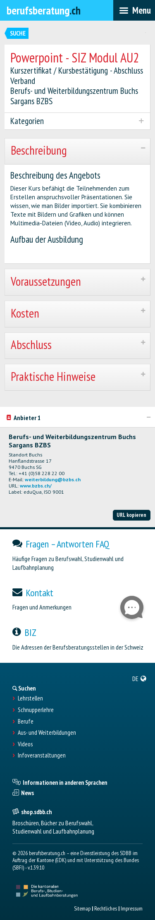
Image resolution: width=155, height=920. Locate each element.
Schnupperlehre (36, 710)
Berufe (25, 721)
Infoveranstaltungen (42, 755)
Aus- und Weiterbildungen (47, 732)
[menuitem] (139, 678)
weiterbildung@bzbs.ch (53, 479)
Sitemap (82, 908)
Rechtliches (105, 908)
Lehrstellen (30, 698)
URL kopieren (131, 515)
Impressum (132, 908)
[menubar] (134, 10)
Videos (25, 744)
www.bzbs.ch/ (36, 486)
